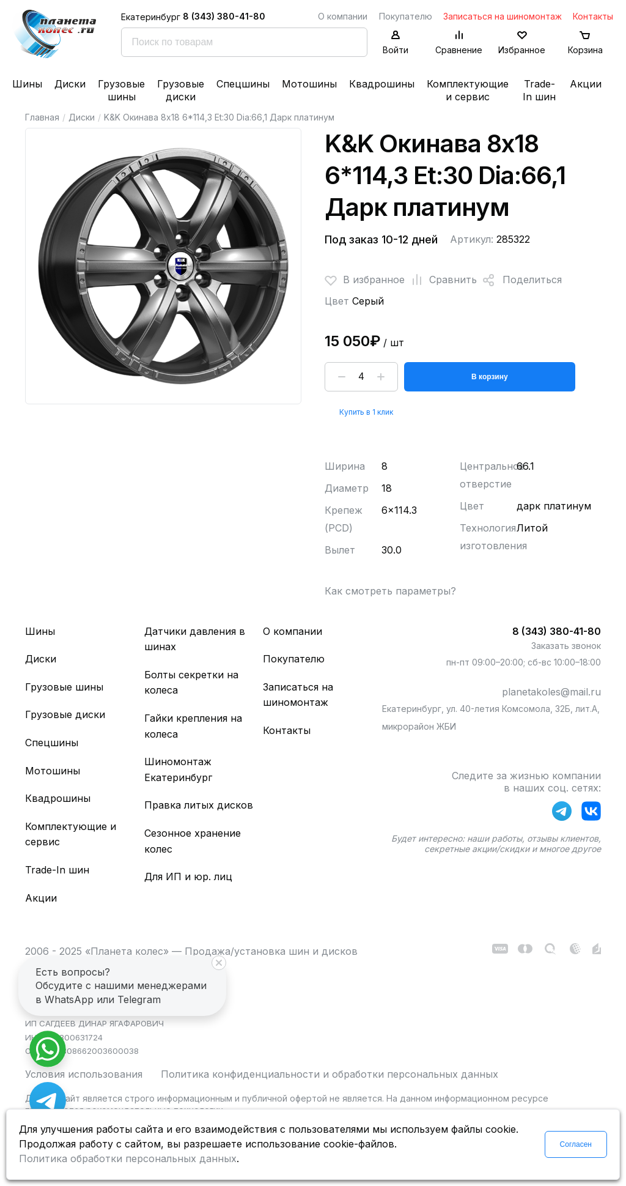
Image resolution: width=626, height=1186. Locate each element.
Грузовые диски (180, 90)
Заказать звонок (566, 645)
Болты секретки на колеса (191, 683)
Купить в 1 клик (366, 412)
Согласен (576, 1144)
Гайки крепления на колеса (193, 726)
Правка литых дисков (198, 805)
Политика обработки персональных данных (128, 1158)
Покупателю (405, 16)
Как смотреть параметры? (390, 591)
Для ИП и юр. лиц (188, 876)
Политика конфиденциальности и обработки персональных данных (329, 1074)
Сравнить (441, 280)
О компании (342, 16)
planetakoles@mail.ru (551, 692)
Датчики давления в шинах (194, 639)
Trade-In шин (539, 90)
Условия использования (83, 1074)
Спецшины (243, 84)
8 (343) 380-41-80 (224, 16)
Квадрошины (381, 84)
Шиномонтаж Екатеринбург (178, 769)
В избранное (365, 280)
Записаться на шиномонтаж (502, 16)
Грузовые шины (121, 90)
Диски (70, 84)
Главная (42, 117)
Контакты (593, 16)
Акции (586, 84)
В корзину (489, 376)
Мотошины (309, 84)
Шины (27, 84)
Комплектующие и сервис (468, 90)
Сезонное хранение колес (192, 841)
